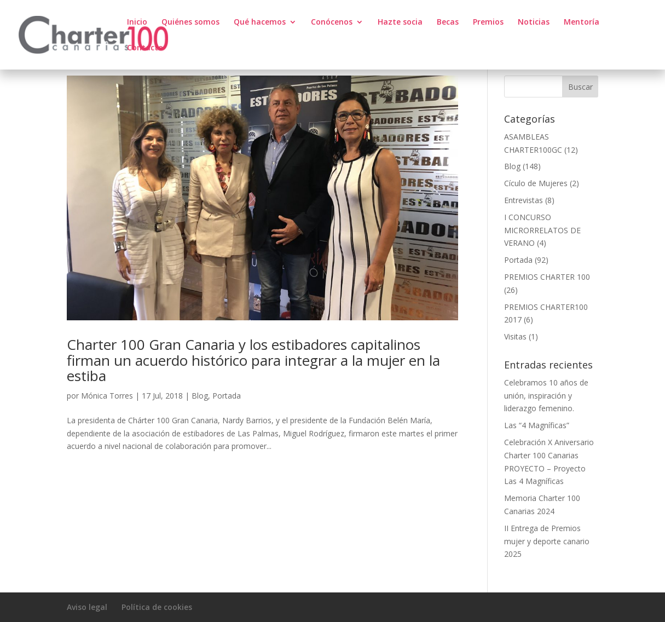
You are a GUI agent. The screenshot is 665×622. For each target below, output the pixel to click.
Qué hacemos (260, 22)
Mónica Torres (107, 395)
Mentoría (581, 22)
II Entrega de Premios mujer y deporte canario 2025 (546, 541)
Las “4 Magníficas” (536, 425)
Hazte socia (400, 22)
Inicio (137, 22)
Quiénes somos (190, 22)
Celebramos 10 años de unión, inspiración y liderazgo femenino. (546, 395)
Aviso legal (87, 607)
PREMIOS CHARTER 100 (547, 277)
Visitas (515, 336)
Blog (200, 395)
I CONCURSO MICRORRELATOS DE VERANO (542, 230)
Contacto (145, 48)
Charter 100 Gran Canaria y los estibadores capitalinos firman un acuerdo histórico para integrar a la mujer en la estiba (253, 360)
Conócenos (331, 22)
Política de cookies (157, 607)
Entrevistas (523, 200)
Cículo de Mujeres (536, 183)
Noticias (534, 22)
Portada (226, 395)
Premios (488, 22)
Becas (448, 22)
